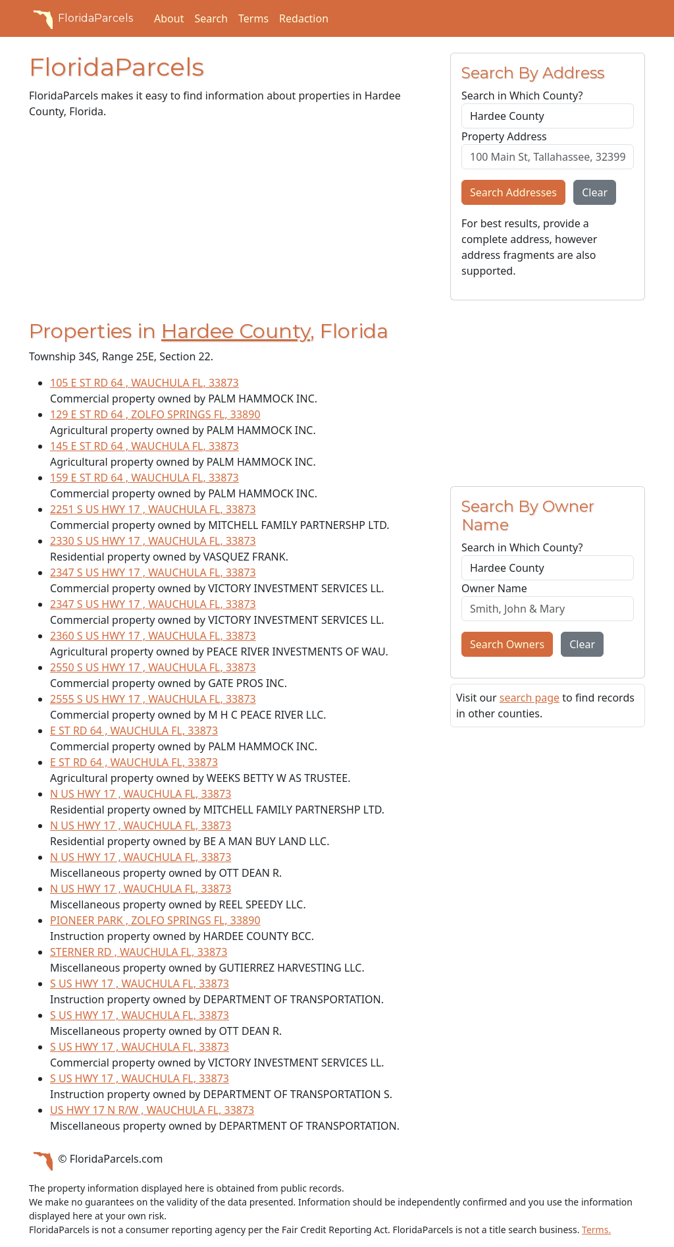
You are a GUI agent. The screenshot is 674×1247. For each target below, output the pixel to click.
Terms (253, 18)
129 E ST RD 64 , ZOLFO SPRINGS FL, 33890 (155, 414)
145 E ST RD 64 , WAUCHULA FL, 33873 (144, 446)
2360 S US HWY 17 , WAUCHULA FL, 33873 (153, 635)
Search (211, 18)
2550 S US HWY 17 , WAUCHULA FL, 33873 (153, 667)
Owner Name (494, 588)
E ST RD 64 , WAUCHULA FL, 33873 (134, 730)
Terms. (596, 1229)
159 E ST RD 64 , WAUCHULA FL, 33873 (144, 477)
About (169, 18)
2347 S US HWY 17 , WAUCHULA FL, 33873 (153, 572)
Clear (595, 192)
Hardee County (235, 331)
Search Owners (507, 644)
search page (529, 697)
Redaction (303, 18)
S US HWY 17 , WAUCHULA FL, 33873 (139, 983)
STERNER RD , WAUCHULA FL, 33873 (138, 952)
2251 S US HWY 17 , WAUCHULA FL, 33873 (153, 509)
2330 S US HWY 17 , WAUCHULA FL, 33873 (153, 541)
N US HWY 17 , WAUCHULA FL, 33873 (140, 794)
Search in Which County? (522, 95)
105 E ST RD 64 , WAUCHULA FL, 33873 (144, 382)
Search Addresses (513, 192)
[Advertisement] (231, 222)
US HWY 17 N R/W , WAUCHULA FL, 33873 (152, 1110)
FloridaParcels (81, 18)
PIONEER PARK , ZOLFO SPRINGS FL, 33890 (155, 920)
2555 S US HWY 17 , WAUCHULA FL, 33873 (153, 699)
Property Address (504, 136)
